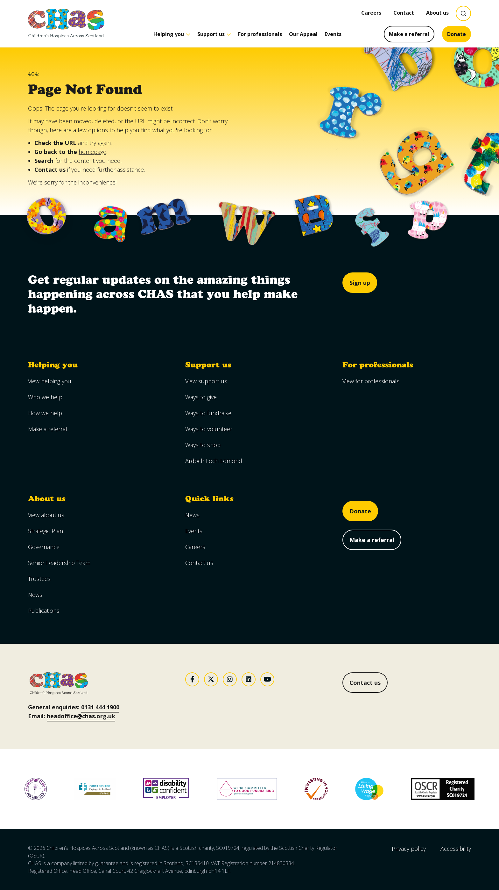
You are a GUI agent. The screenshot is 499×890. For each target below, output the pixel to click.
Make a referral (409, 34)
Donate (456, 34)
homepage (92, 152)
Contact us (365, 682)
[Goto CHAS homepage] (66, 23)
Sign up (359, 282)
